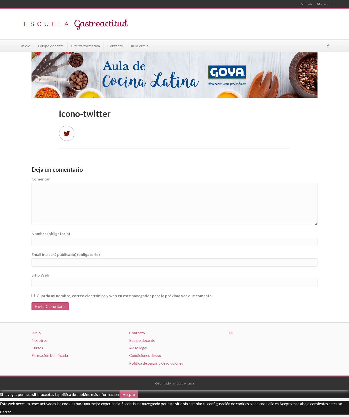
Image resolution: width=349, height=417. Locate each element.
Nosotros (40, 340)
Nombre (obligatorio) (51, 233)
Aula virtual (140, 45)
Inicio (25, 45)
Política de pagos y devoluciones (156, 363)
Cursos (37, 347)
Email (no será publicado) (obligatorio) (66, 254)
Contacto (115, 45)
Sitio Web (40, 275)
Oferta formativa (85, 45)
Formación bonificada (50, 355)
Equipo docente (51, 45)
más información (105, 394)
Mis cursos (324, 4)
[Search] (328, 46)
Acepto (129, 394)
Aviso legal (138, 347)
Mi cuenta (306, 4)
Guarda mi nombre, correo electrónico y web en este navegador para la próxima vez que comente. (125, 295)
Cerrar (5, 411)
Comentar (41, 179)
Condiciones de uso (145, 355)
